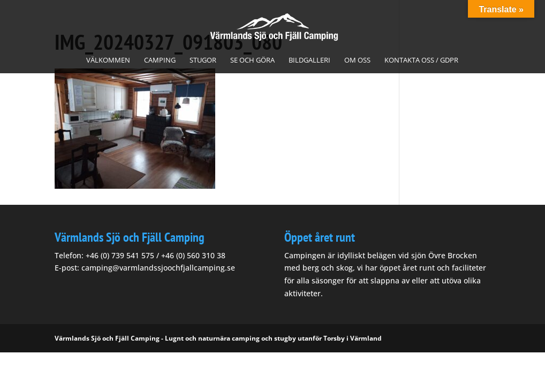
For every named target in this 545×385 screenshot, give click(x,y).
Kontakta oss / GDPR (421, 60)
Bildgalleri (309, 60)
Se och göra (252, 60)
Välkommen (108, 60)
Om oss (357, 60)
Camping (160, 60)
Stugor (203, 60)
